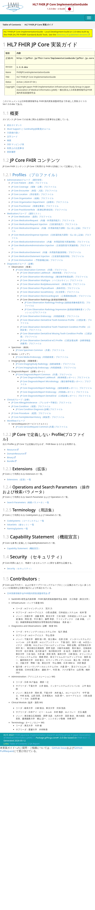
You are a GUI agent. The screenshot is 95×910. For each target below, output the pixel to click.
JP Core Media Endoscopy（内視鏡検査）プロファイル (42, 356)
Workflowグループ (16, 420)
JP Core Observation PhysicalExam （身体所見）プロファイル (50, 287)
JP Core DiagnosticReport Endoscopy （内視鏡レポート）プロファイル (54, 391)
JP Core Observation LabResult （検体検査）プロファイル (48, 272)
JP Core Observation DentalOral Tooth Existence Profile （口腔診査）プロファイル (56, 321)
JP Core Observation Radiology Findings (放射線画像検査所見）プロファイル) (57, 303)
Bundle (10, 460)
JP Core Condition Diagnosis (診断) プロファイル (39, 408)
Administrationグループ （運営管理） (25, 179)
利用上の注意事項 (15, 147)
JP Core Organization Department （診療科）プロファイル (39, 201)
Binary (10, 456)
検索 (9, 139)
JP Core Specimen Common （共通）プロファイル (40, 349)
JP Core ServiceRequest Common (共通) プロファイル (42, 426)
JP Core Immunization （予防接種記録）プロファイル (37, 259)
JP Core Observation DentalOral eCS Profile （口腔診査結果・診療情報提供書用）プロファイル (55, 341)
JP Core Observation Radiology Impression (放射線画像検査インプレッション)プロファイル (58, 310)
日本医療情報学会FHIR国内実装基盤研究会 (27, 592)
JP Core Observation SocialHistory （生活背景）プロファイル (49, 291)
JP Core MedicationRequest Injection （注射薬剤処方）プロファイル (44, 223)
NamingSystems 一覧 (17, 527)
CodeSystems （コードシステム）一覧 (25, 520)
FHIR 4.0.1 (82, 737)
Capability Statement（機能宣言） (23, 547)
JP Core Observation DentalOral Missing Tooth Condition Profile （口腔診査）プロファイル (56, 335)
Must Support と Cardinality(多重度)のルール (29, 128)
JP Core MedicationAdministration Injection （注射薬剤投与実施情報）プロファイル (51, 247)
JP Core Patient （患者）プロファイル (29, 182)
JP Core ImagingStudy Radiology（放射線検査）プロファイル (45, 363)
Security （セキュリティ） (19, 567)
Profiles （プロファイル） (35, 174)
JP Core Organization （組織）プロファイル (32, 197)
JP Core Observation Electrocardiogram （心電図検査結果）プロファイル (55, 295)
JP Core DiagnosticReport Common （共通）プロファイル (44, 373)
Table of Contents (18, 743)
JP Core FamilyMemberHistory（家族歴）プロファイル (37, 416)
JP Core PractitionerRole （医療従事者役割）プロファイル (39, 209)
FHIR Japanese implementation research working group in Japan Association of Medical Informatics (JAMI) (47, 736)
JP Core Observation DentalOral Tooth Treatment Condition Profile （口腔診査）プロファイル (55, 328)
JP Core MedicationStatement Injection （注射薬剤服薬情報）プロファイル (47, 255)
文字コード (12, 136)
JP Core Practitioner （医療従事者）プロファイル (35, 205)
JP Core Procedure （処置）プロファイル (31, 412)
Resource (11, 449)
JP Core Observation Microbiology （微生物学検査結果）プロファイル (54, 275)
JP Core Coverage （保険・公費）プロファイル (33, 186)
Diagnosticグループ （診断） (21, 263)
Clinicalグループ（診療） (19, 399)
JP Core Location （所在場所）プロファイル (32, 193)
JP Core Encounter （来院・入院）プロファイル (34, 189)
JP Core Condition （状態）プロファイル (30, 405)
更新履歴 (11, 151)
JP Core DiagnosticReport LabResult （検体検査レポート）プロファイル (55, 376)
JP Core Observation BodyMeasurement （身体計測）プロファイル (52, 283)
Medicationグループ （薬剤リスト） (24, 212)
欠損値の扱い (13, 132)
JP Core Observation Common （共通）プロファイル (41, 269)
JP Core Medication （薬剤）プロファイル (31, 215)
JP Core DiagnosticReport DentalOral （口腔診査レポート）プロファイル (55, 395)
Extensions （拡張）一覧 (19, 478)
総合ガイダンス (14, 124)
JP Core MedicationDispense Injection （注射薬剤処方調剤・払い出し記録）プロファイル (51, 236)
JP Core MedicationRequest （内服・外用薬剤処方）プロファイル (43, 219)
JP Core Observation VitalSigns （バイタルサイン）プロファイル (51, 279)
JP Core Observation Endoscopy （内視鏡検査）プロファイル (49, 315)
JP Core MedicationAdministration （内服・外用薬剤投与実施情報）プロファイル (50, 241)
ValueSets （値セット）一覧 (20, 524)
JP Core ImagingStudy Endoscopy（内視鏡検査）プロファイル (46, 367)
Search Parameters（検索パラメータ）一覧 (28, 501)
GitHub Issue (59, 747)
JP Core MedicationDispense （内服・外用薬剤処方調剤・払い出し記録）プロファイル (50, 229)
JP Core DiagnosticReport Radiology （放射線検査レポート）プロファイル (56, 387)
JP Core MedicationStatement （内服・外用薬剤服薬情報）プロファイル (46, 251)
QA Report (34, 743)
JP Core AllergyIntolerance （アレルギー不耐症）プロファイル (41, 402)
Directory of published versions (72, 34)
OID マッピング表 (15, 143)
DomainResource (15, 452)
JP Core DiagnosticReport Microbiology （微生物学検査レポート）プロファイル (55, 382)
